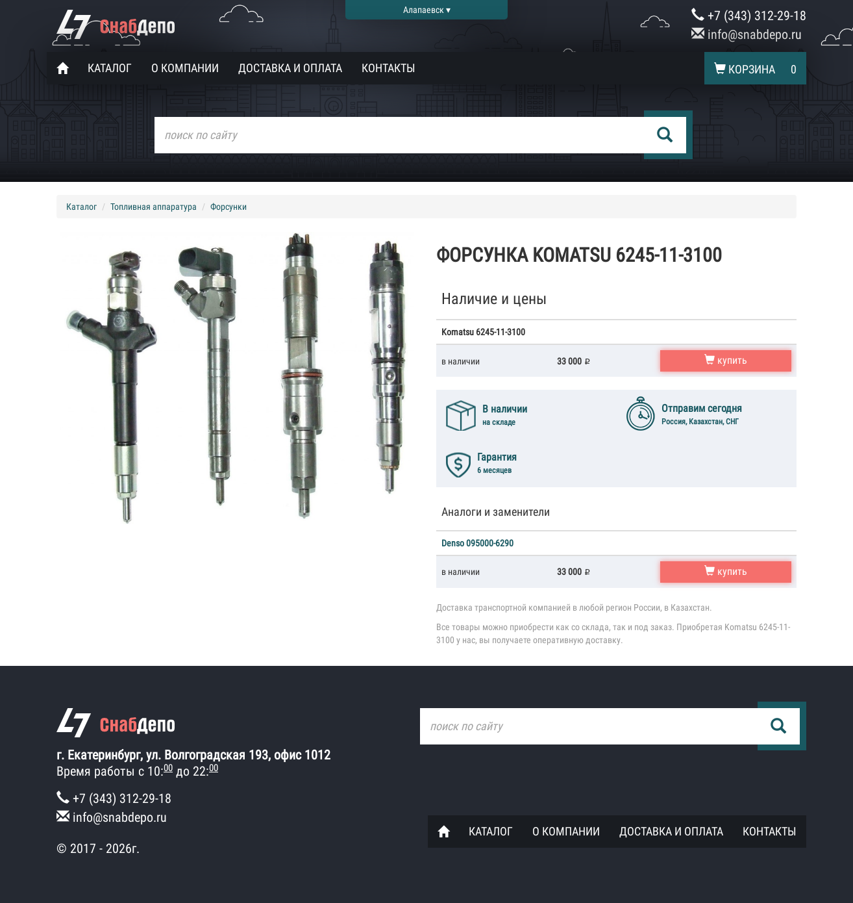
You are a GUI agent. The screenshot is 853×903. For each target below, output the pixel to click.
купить (725, 360)
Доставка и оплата (290, 68)
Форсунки (228, 206)
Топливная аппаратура (153, 206)
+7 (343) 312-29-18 (748, 15)
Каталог (110, 68)
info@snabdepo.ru (746, 34)
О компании (185, 68)
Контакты (388, 68)
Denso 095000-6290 (477, 543)
